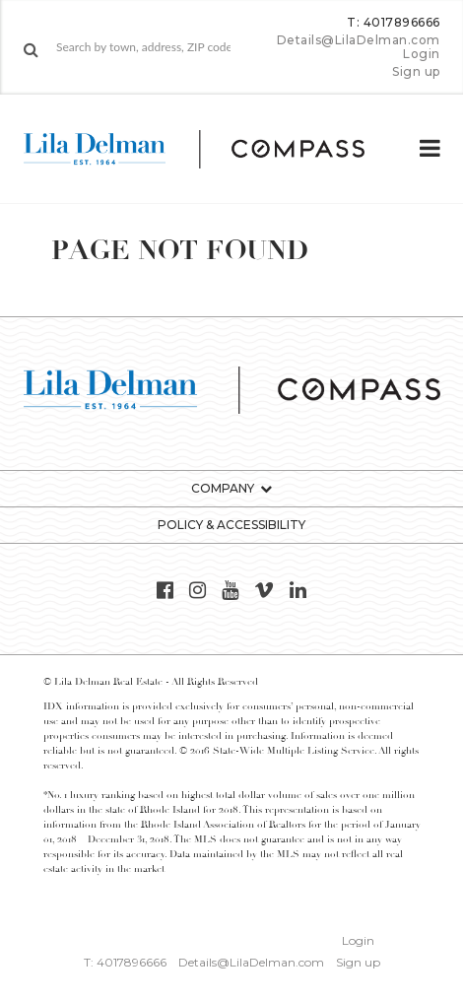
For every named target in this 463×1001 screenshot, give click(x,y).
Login (421, 54)
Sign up (416, 72)
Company (222, 488)
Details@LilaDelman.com (358, 40)
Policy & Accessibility (231, 524)
